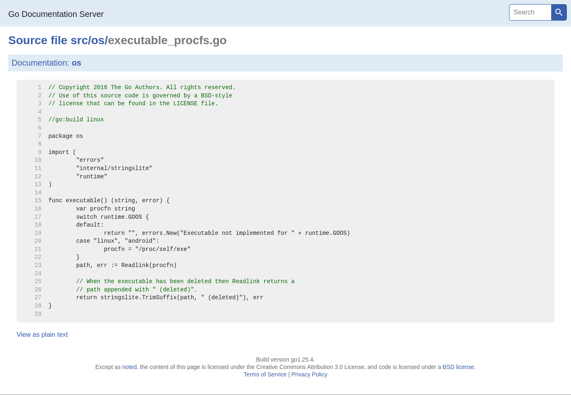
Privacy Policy (309, 374)
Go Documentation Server (56, 14)
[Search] (530, 12)
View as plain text (42, 334)
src (79, 40)
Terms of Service (265, 374)
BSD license (458, 367)
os (98, 40)
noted (129, 367)
